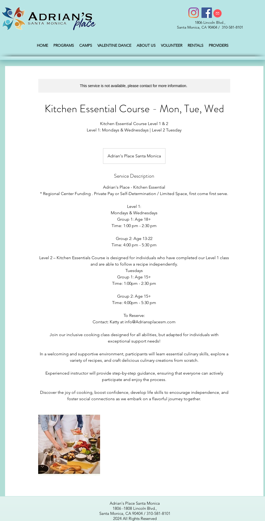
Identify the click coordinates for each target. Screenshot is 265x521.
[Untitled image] (69, 445)
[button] (64, 45)
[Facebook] (206, 12)
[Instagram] (193, 12)
